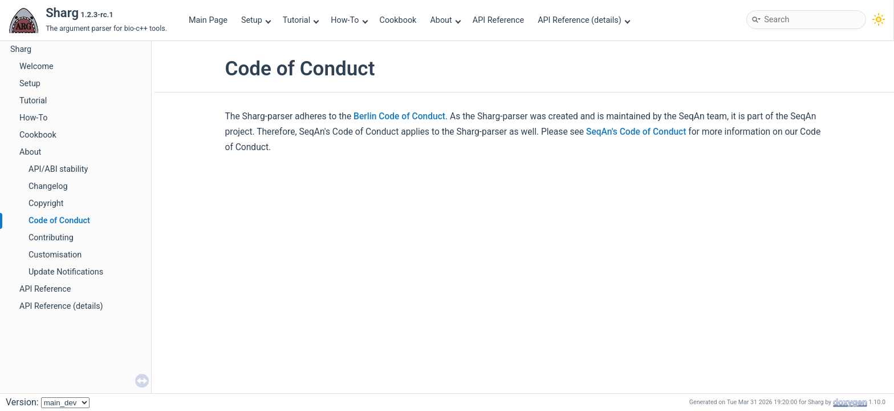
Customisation (55, 255)
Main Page (208, 20)
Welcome (36, 66)
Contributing (51, 238)
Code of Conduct (59, 220)
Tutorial (301, 20)
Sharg (20, 49)
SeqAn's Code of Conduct (636, 132)
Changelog (48, 186)
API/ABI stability (58, 169)
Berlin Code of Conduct (399, 116)
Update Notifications (66, 272)
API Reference (498, 20)
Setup (256, 20)
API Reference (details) (584, 20)
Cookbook (398, 20)
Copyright (46, 203)
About (445, 20)
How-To (349, 20)
